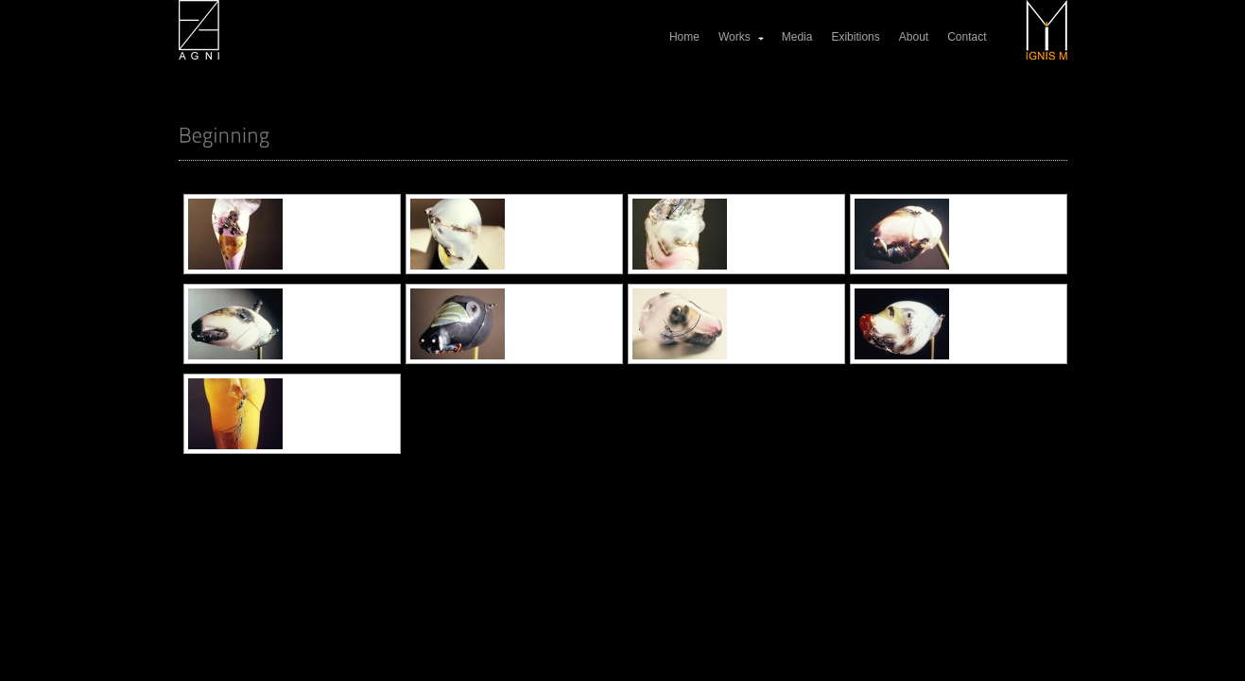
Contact (966, 37)
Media (797, 37)
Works (742, 37)
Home (684, 37)
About (913, 37)
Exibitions (855, 37)
